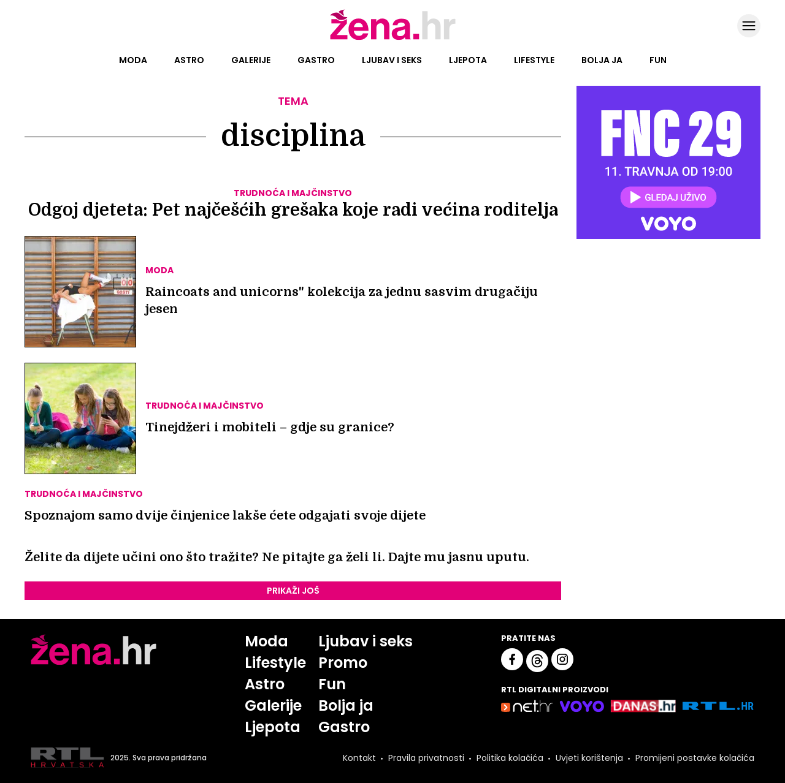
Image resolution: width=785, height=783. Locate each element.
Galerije (250, 60)
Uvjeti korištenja (589, 758)
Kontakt (359, 758)
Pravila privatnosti (426, 758)
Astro (189, 60)
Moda (133, 60)
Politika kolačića (510, 758)
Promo (342, 662)
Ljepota (468, 60)
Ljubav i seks (392, 60)
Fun (658, 60)
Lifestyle (534, 60)
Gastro (316, 60)
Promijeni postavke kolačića (694, 758)
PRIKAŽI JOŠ (293, 590)
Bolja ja (601, 60)
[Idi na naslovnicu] (393, 38)
